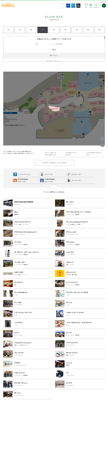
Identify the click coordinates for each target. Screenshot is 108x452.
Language (103, 1)
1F (8, 30)
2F (20, 30)
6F (65, 30)
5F (54, 30)
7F (77, 30)
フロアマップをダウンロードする (54, 163)
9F (99, 30)
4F (42, 30)
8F (88, 30)
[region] (54, 48)
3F (31, 30)
